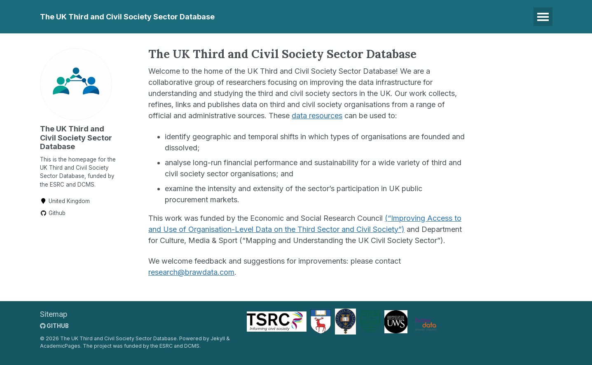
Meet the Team (467, 16)
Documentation (400, 16)
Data (252, 16)
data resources (317, 115)
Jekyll (218, 338)
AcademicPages (60, 346)
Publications (338, 16)
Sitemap (54, 314)
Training (289, 16)
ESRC (166, 346)
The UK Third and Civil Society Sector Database (127, 16)
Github (53, 213)
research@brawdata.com (191, 272)
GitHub (54, 326)
